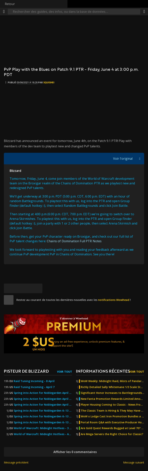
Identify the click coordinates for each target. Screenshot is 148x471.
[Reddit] (28, 288)
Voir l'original (123, 158)
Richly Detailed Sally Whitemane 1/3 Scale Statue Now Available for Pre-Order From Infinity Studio (112, 387)
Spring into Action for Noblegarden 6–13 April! (43, 410)
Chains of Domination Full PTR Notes (74, 241)
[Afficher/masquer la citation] (139, 158)
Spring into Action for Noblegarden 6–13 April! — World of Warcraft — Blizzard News (43, 422)
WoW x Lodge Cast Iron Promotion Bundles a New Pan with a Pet (112, 416)
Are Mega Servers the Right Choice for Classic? (112, 434)
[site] (8, 300)
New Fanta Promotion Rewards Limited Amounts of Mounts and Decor (112, 399)
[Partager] (144, 11)
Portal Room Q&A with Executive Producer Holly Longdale (112, 422)
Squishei (48, 82)
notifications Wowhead (113, 300)
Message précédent (16, 462)
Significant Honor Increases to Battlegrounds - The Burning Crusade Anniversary (112, 393)
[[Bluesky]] (8, 288)
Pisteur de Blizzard (26, 371)
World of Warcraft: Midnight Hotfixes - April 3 (43, 434)
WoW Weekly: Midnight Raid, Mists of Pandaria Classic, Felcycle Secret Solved (112, 381)
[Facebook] (18, 288)
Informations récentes (103, 371)
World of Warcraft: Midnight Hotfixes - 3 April (43, 428)
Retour (10, 4)
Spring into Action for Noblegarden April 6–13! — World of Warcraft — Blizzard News (43, 404)
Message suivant (133, 462)
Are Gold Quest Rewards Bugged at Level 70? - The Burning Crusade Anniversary (112, 428)
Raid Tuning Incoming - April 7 (34, 387)
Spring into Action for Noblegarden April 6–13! (43, 393)
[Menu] (4, 11)
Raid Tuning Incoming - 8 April (34, 381)
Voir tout (64, 371)
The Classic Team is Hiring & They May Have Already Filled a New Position (112, 410)
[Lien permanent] (37, 288)
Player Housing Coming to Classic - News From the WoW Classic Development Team (112, 404)
